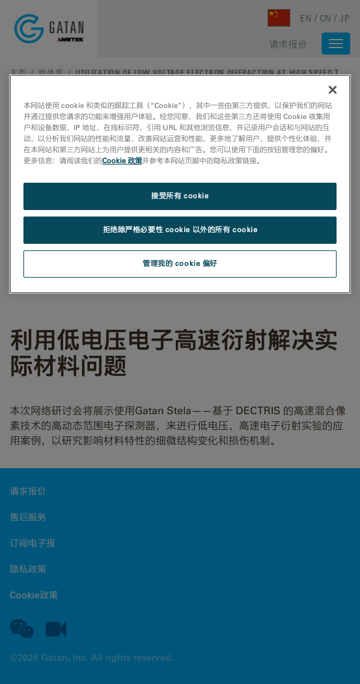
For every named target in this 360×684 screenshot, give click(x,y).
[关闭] (332, 89)
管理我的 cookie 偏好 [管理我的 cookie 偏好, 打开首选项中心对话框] (180, 263)
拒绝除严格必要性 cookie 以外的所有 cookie (180, 229)
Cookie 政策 (122, 160)
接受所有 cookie (179, 195)
